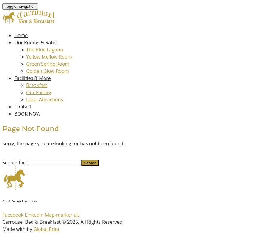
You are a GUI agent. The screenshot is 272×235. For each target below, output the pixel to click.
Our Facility (38, 92)
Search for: (14, 162)
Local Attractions (44, 99)
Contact (22, 106)
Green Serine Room (47, 64)
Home (21, 35)
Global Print (46, 229)
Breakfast (36, 85)
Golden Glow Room (47, 71)
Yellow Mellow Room (49, 56)
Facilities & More (32, 78)
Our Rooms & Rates (36, 42)
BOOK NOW (27, 114)
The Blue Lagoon (44, 49)
